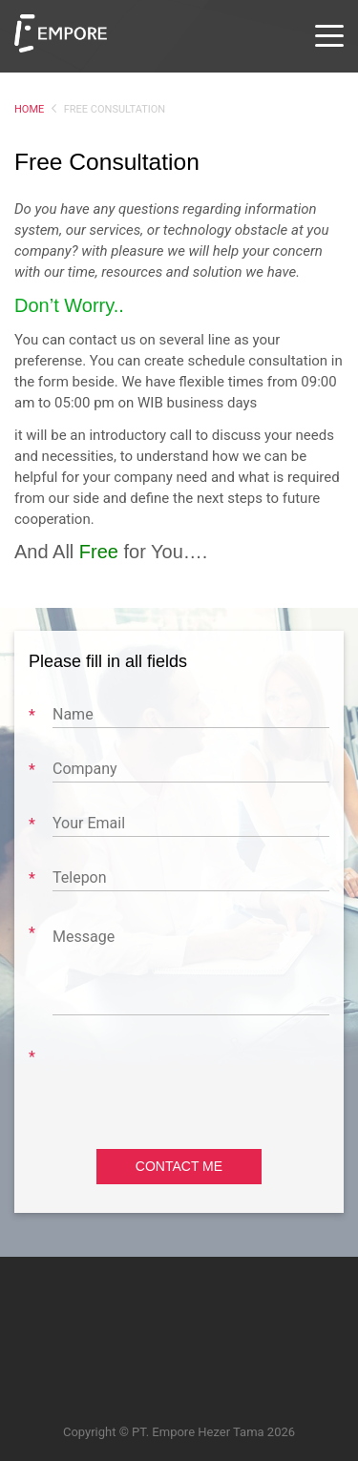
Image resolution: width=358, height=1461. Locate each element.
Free (98, 551)
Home (29, 109)
